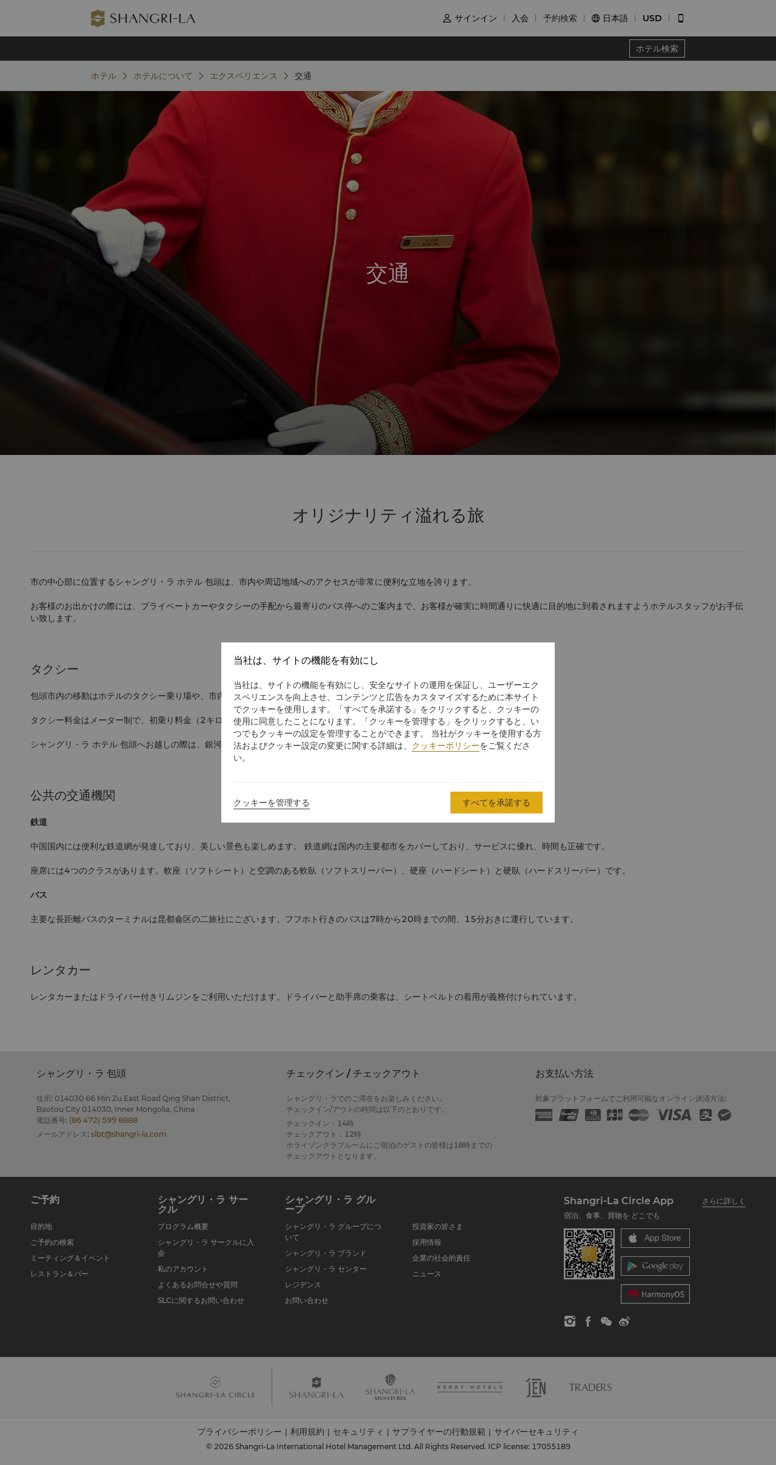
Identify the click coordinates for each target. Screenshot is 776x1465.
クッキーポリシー (446, 745)
